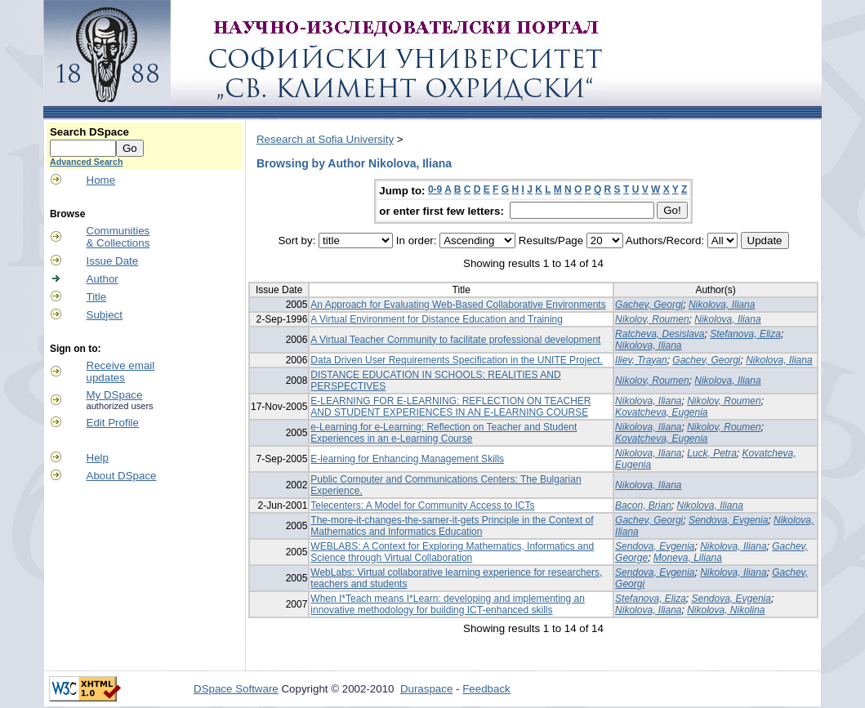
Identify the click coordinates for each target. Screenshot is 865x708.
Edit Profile (113, 422)
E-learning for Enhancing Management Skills (407, 459)
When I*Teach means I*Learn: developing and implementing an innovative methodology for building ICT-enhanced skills (447, 604)
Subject (105, 315)
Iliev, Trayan (641, 360)
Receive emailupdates (121, 371)
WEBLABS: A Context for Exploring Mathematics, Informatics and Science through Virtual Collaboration (452, 552)
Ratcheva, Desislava (659, 334)
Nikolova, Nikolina (726, 610)
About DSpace (122, 476)
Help (98, 458)
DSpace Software (236, 689)
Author (102, 279)
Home (101, 180)
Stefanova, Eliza (745, 334)
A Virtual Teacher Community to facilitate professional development (455, 339)
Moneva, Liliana (687, 557)
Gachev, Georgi (649, 304)
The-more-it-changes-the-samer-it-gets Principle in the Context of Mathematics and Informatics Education (451, 525)
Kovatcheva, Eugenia (661, 412)
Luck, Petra (712, 453)
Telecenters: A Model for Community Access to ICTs (422, 505)
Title (97, 297)
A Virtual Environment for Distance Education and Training (436, 319)
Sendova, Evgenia (728, 520)
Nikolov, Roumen (652, 319)
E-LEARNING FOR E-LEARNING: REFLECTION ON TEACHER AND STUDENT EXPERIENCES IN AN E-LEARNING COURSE (450, 406)
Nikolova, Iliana (722, 304)
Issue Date (113, 261)
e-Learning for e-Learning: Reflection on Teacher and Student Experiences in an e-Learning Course (443, 432)
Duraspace (426, 689)
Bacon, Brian (643, 505)
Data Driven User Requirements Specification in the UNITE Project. (456, 360)
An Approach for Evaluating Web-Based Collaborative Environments (457, 304)
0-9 (435, 189)
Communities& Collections (118, 237)
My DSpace (115, 395)
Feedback (486, 689)
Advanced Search (86, 162)
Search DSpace (89, 132)
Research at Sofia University (325, 139)
